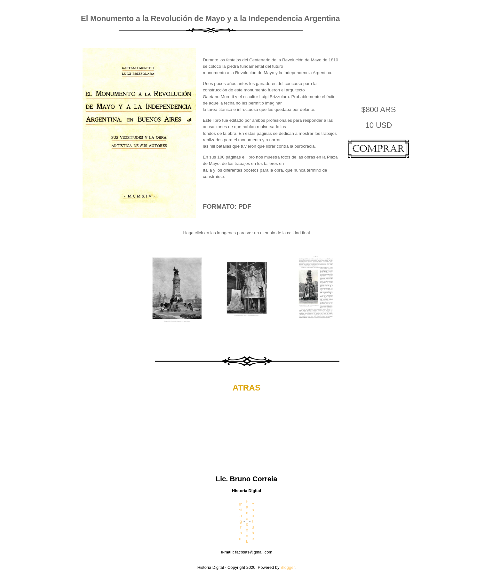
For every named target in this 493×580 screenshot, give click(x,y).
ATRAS (247, 387)
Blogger (288, 567)
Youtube (252, 521)
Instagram (241, 521)
